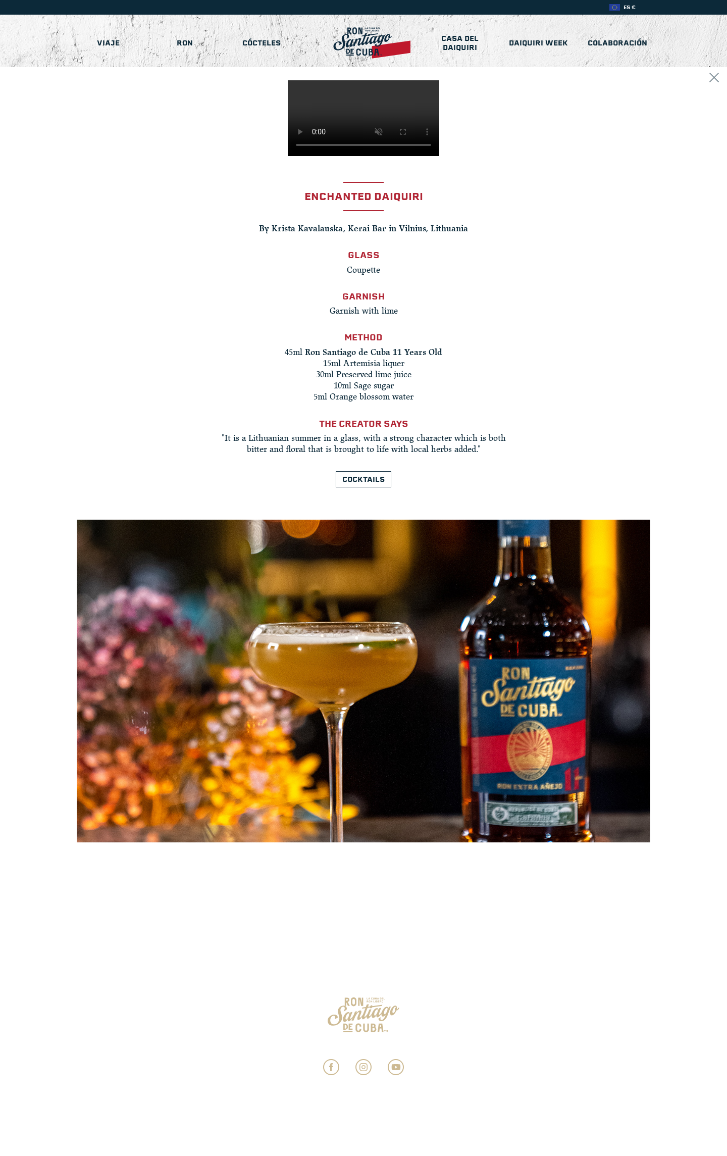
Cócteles (261, 43)
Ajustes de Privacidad (363, 1046)
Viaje (108, 43)
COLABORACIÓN (617, 43)
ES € (630, 7)
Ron (185, 43)
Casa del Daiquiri (460, 43)
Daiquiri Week (538, 43)
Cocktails (363, 479)
